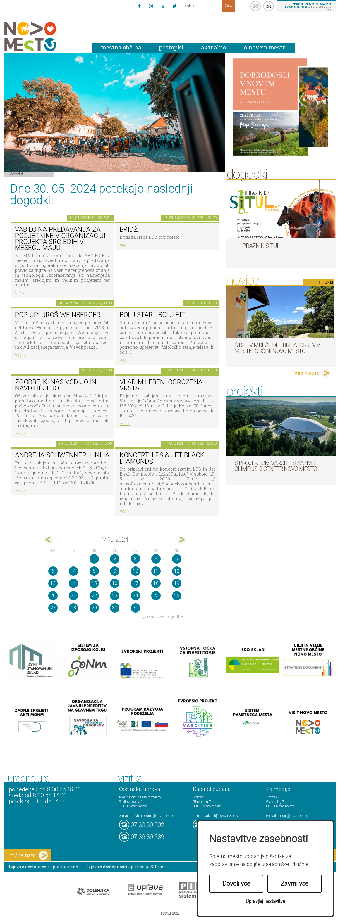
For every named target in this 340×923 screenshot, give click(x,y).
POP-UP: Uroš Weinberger (58, 315)
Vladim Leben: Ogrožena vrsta (161, 385)
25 (156, 595)
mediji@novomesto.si (294, 815)
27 (53, 608)
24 (135, 595)
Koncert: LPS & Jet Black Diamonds (162, 458)
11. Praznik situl (257, 245)
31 (135, 608)
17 (135, 583)
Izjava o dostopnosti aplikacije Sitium (126, 867)
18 (156, 583)
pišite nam (29, 855)
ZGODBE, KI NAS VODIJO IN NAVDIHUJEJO (55, 385)
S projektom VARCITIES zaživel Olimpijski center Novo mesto (275, 465)
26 (176, 595)
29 (94, 608)
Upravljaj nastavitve (265, 901)
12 (176, 571)
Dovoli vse (236, 883)
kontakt (255, 6)
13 (53, 583)
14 (73, 583)
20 (53, 595)
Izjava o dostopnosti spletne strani (44, 867)
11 (156, 571)
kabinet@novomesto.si (221, 815)
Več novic (307, 372)
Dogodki (16, 174)
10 (135, 571)
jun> (181, 539)
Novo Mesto (43, 36)
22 (94, 595)
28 (73, 608)
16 (114, 583)
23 (114, 595)
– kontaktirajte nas (307, 7)
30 (114, 608)
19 (176, 583)
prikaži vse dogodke (163, 616)
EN (268, 6)
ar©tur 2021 (170, 913)
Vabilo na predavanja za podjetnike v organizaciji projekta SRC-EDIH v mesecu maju (60, 239)
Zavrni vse (294, 883)
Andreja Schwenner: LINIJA (62, 455)
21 (73, 595)
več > (20, 292)
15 (94, 583)
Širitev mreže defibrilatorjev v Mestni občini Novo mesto (277, 348)
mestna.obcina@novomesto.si (153, 815)
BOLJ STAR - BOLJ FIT (152, 315)
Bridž (129, 230)
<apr (48, 539)
